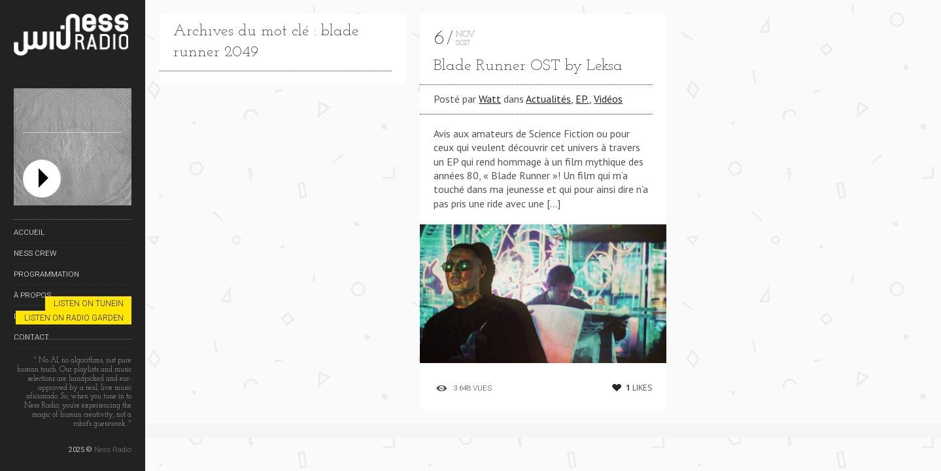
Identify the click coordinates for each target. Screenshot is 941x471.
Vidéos (608, 98)
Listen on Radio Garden (74, 318)
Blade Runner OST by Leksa (528, 66)
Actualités (548, 98)
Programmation (46, 274)
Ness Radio (112, 449)
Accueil (29, 232)
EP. (582, 98)
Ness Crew (35, 253)
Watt (490, 98)
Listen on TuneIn (89, 303)
